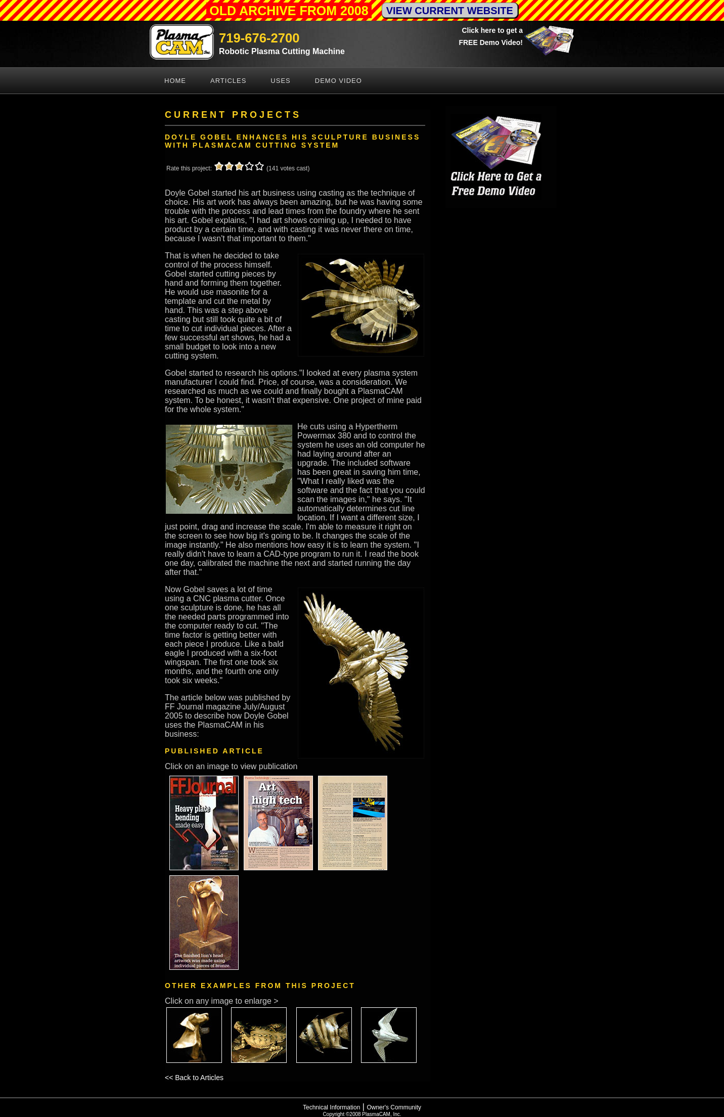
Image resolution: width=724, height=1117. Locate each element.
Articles (228, 80)
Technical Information (331, 1107)
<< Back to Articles (194, 1078)
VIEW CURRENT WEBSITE (449, 10)
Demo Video (338, 80)
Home (175, 80)
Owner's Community (394, 1107)
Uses (280, 80)
